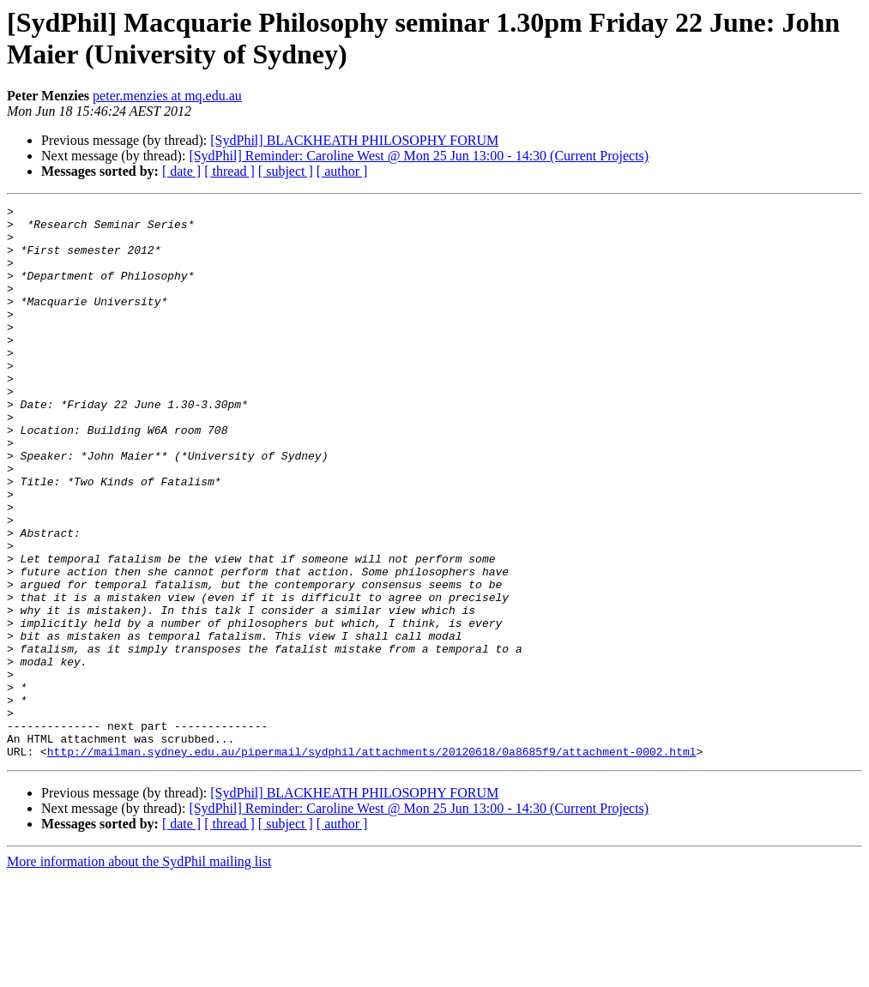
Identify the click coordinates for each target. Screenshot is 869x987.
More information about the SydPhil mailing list (139, 972)
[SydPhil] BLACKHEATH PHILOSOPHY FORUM (354, 140)
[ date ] (181, 171)
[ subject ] (285, 171)
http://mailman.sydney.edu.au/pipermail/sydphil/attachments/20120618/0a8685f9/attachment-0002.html (372, 862)
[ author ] (342, 171)
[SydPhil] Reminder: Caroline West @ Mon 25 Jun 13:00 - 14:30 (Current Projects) (419, 155)
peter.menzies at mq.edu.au (167, 95)
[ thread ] (229, 171)
